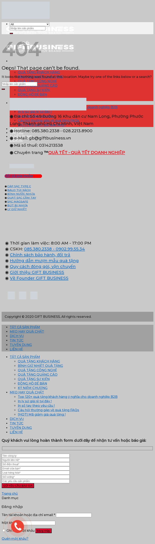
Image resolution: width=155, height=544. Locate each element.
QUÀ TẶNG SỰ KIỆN (34, 90)
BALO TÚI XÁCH (19, 190)
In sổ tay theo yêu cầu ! (36, 406)
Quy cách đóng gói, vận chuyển (43, 266)
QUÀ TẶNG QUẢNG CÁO (38, 86)
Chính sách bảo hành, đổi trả (40, 254)
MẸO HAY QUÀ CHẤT (27, 331)
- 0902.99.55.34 (68, 248)
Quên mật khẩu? (15, 539)
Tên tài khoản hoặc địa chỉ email (28, 515)
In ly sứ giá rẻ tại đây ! (35, 401)
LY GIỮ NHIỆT (17, 209)
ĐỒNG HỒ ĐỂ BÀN (32, 94)
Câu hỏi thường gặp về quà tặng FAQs (48, 410)
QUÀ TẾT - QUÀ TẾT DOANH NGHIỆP (86, 152)
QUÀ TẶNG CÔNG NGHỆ (37, 81)
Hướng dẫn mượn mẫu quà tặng (44, 260)
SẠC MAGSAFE (17, 201)
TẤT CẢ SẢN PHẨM (25, 327)
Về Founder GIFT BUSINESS (39, 278)
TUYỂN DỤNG (21, 345)
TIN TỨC (16, 340)
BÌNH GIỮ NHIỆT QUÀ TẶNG (40, 366)
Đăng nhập (43, 530)
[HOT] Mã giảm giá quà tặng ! (42, 414)
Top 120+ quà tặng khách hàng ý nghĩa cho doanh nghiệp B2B (67, 397)
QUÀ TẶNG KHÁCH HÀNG (39, 72)
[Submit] (11, 33)
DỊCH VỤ (17, 336)
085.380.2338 (38, 248)
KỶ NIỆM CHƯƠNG (32, 388)
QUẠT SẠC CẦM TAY (21, 197)
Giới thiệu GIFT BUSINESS (37, 272)
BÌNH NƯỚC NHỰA (21, 193)
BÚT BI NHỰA (17, 205)
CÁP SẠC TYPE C (19, 186)
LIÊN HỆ (16, 349)
